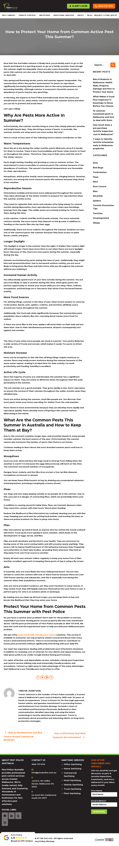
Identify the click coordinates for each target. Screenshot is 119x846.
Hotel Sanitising (72, 780)
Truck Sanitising (72, 789)
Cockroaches (100, 172)
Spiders (97, 201)
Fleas (95, 177)
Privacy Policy (38, 841)
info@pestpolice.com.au (44, 772)
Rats (95, 191)
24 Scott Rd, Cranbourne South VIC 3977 (44, 796)
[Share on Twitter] (42, 677)
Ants (95, 163)
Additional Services (64, 15)
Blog (89, 15)
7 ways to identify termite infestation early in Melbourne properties (103, 144)
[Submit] (112, 65)
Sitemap (50, 841)
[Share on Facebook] (38, 677)
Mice (95, 182)
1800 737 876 (38, 764)
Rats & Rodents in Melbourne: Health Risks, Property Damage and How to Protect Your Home (104, 85)
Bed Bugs (98, 167)
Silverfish (98, 196)
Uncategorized (101, 218)
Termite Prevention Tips (103, 207)
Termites (98, 213)
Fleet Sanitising (72, 793)
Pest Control (99, 186)
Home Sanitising (72, 768)
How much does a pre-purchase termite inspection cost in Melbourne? (103, 130)
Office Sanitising (73, 764)
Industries (45, 15)
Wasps (96, 223)
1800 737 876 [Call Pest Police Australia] (105, 6)
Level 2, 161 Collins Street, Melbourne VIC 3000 (43, 784)
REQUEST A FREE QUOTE (105, 15)
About (81, 15)
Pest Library (9, 15)
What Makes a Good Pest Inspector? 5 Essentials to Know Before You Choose (103, 101)
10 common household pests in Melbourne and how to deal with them (103, 115)
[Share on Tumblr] (51, 677)
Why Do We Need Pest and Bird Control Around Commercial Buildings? (23, 736)
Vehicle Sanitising (73, 785)
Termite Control (28, 15)
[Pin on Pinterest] (47, 677)
